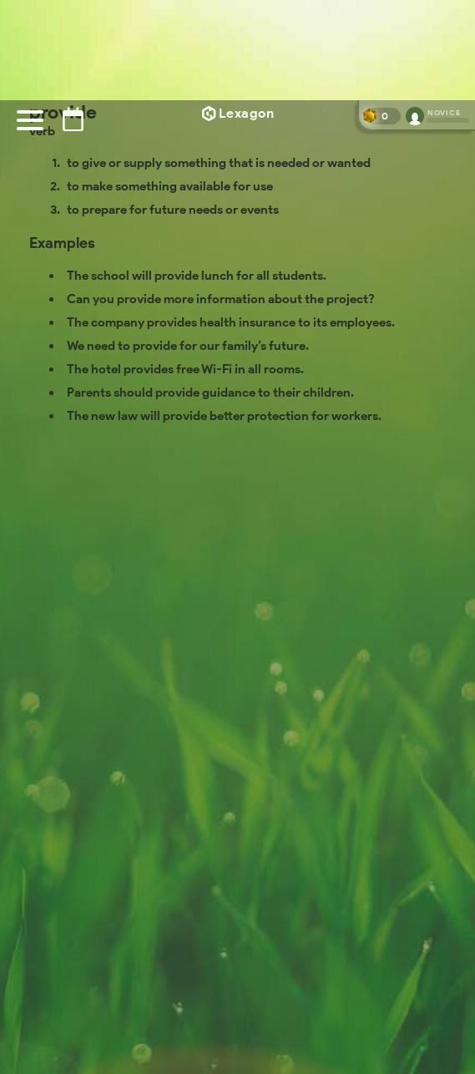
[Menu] (30, 120)
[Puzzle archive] (73, 119)
